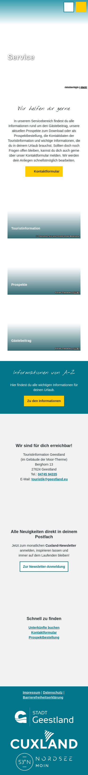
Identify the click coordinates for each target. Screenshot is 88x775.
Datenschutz (52, 692)
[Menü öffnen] (69, 7)
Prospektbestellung (44, 637)
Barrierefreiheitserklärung (43, 697)
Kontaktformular (44, 632)
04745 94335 (47, 474)
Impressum (31, 692)
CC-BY (84, 87)
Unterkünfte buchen (43, 627)
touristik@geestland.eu (49, 479)
